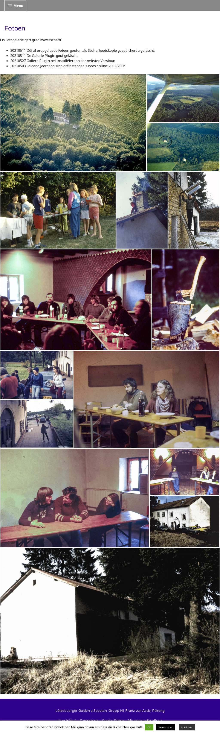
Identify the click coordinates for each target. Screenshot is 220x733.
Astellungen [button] (166, 727)
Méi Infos (186, 727)
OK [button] (149, 727)
